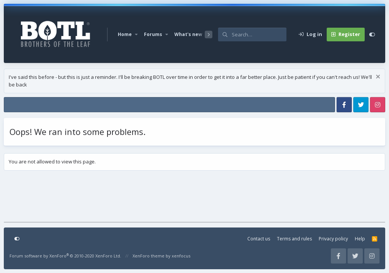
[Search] (259, 34)
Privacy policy (333, 238)
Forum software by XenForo (65, 256)
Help (360, 238)
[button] (136, 34)
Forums (153, 34)
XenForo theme (148, 256)
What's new (188, 34)
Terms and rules (294, 238)
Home (125, 34)
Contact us (258, 238)
